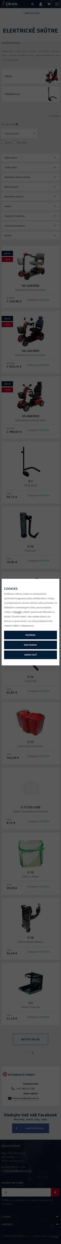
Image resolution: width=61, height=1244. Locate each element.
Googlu (17, 612)
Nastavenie (30, 644)
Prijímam (30, 635)
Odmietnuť (30, 654)
